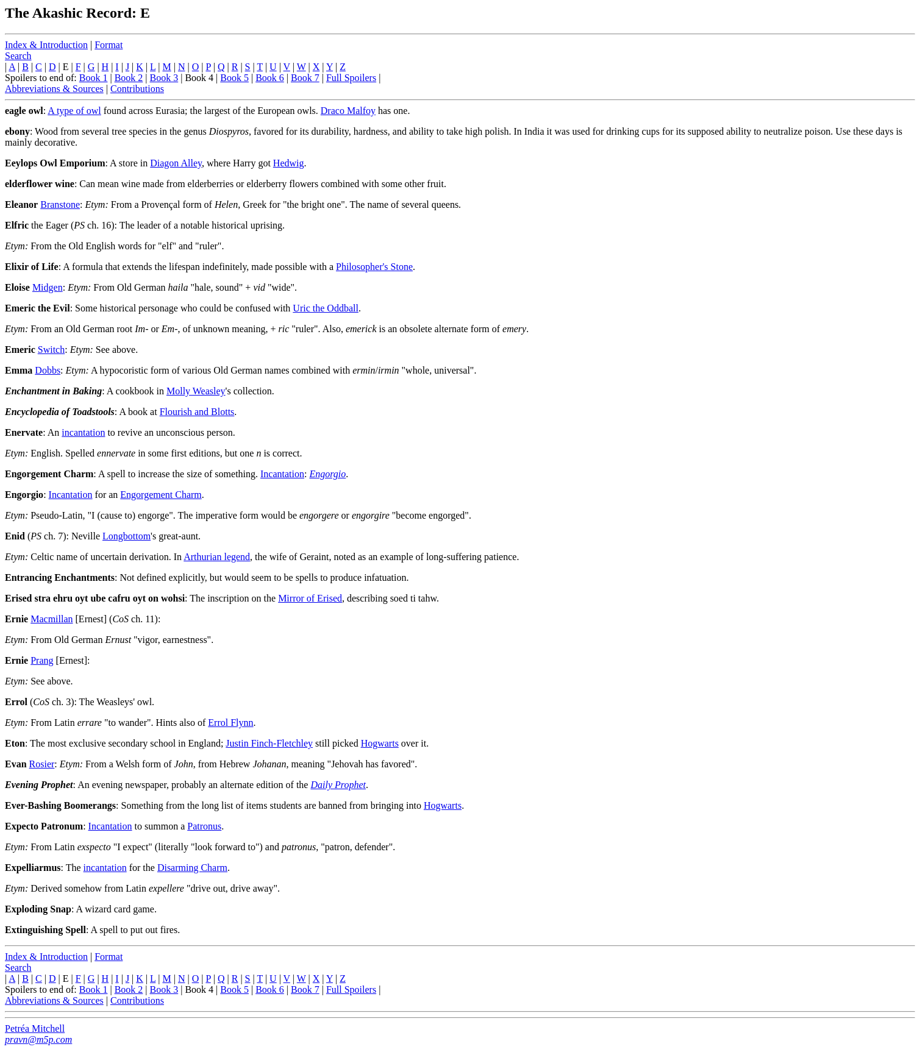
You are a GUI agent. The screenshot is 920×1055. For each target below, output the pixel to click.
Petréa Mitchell (35, 1028)
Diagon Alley (176, 163)
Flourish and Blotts (197, 412)
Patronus (204, 826)
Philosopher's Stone (374, 266)
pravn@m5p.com (38, 1039)
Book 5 (234, 78)
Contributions (137, 88)
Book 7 (305, 78)
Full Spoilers (351, 78)
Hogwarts (380, 743)
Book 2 (129, 78)
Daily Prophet (338, 785)
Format (108, 45)
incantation (83, 432)
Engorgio (327, 474)
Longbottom (126, 536)
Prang (41, 660)
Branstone (60, 204)
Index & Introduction (46, 45)
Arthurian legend (217, 557)
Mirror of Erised (310, 598)
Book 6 (269, 78)
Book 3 (164, 78)
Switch (51, 349)
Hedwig (288, 163)
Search (18, 56)
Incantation (282, 474)
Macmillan (51, 619)
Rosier (42, 764)
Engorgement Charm (160, 494)
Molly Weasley (196, 391)
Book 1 (93, 78)
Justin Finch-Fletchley (269, 743)
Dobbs (47, 370)
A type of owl (74, 110)
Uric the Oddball (325, 308)
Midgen (47, 287)
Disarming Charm (192, 867)
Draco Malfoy (348, 110)
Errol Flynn (230, 722)
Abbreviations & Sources (54, 88)
